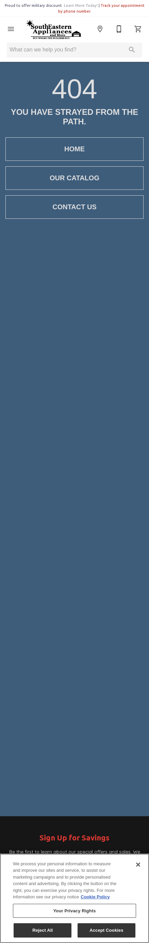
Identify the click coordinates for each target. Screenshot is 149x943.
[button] (11, 29)
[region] (74, 898)
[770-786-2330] (119, 29)
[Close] (138, 864)
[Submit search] (132, 50)
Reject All (42, 930)
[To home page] (53, 29)
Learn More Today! (81, 5)
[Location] (100, 29)
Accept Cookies (106, 930)
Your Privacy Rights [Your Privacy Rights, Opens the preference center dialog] (74, 910)
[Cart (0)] (138, 29)
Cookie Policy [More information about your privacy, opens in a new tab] (95, 896)
